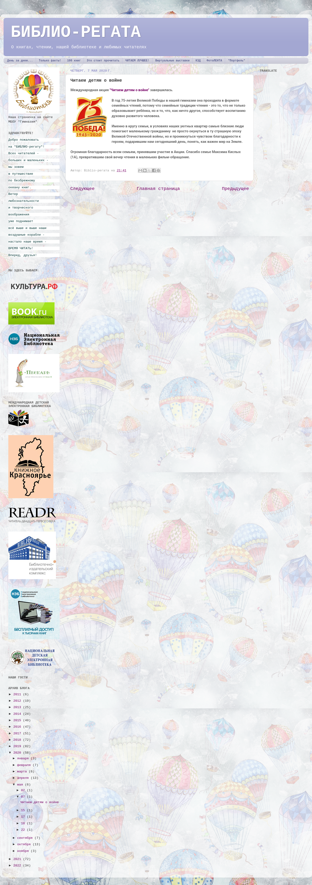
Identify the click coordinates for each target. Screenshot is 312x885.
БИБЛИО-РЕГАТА (76, 32)
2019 (18, 746)
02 (24, 790)
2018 (18, 740)
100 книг (74, 60)
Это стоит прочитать (103, 60)
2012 (18, 701)
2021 (18, 859)
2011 (18, 694)
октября (25, 844)
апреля (24, 778)
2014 (18, 714)
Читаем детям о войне (39, 802)
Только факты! (50, 60)
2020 (18, 753)
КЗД (198, 60)
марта (23, 771)
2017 (18, 733)
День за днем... (20, 60)
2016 (18, 727)
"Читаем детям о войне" (129, 90)
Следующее (82, 188)
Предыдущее (235, 188)
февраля (25, 765)
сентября (26, 838)
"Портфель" (236, 60)
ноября (24, 851)
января (24, 758)
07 (24, 797)
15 (24, 810)
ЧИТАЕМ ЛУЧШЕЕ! (137, 60)
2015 (18, 720)
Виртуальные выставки (172, 60)
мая (21, 784)
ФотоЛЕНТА (214, 60)
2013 (18, 707)
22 (24, 830)
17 (24, 817)
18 (24, 823)
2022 (18, 865)
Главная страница (158, 188)
